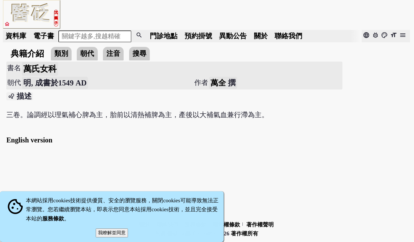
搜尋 (139, 53)
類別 (61, 53)
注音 (113, 53)
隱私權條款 (226, 225)
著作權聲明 (260, 225)
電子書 (43, 36)
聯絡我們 (288, 36)
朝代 (87, 53)
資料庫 (15, 36)
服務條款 (53, 219)
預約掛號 (198, 36)
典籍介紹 (27, 53)
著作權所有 (244, 233)
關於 (261, 36)
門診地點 (163, 36)
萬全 (218, 83)
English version (29, 140)
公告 (233, 36)
